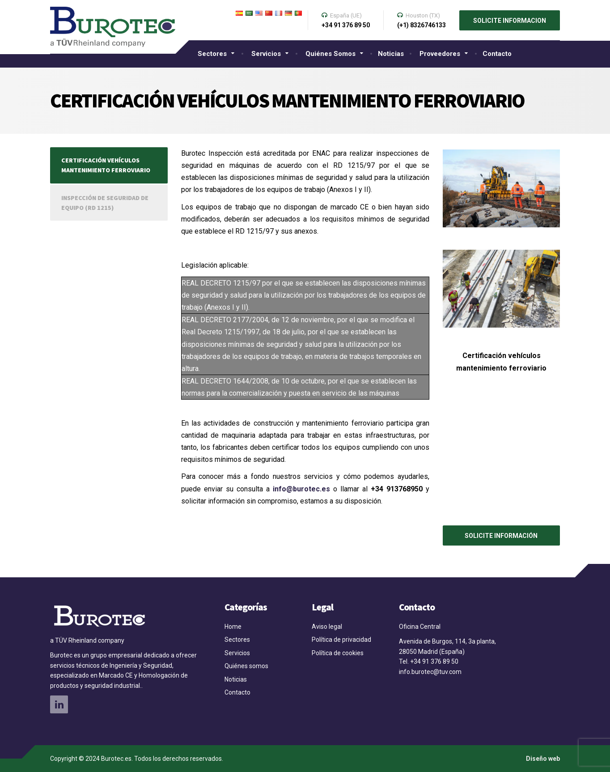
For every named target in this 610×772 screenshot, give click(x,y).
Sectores (212, 54)
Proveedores (439, 54)
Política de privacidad (341, 639)
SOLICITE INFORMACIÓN (501, 535)
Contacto (497, 54)
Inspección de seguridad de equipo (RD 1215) (104, 203)
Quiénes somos (330, 54)
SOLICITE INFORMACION (509, 20)
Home (233, 626)
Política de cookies (338, 653)
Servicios (266, 54)
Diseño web (543, 758)
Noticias (391, 54)
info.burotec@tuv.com (431, 671)
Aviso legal (327, 626)
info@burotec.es (301, 489)
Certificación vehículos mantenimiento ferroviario (105, 165)
